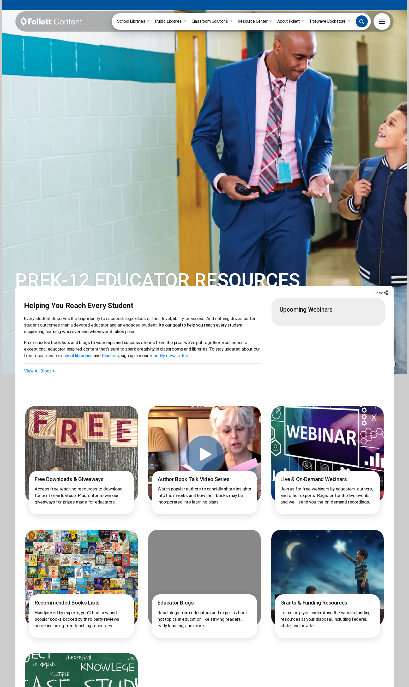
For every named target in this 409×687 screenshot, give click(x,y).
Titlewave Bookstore (330, 21)
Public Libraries (171, 21)
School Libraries (134, 21)
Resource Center (255, 21)
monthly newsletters (168, 359)
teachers (109, 359)
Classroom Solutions (212, 21)
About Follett (291, 21)
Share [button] (378, 297)
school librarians (76, 359)
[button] (362, 21)
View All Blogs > (40, 374)
